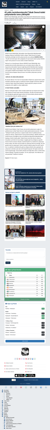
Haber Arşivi (29, 371)
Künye (38, 4)
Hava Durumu (29, 363)
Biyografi (5, 410)
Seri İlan (5, 407)
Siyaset (22, 6)
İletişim (33, 4)
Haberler (6, 10)
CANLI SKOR (25, 341)
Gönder (8, 262)
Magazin (32, 6)
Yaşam (11, 10)
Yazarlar (5, 404)
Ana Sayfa (5, 390)
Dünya (29, 1)
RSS (13, 379)
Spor (27, 6)
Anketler (5, 411)
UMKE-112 (34, 1)
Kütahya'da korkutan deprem (32, 237)
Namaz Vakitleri (8, 365)
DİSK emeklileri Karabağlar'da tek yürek (13, 206)
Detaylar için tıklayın (25, 299)
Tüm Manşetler (29, 368)
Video (4, 402)
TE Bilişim (28, 383)
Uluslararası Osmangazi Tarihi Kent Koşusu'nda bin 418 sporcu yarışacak (13, 222)
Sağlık (17, 6)
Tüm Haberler (39, 6)
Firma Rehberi (6, 405)
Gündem (18, 1)
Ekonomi (24, 1)
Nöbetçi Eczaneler (8, 363)
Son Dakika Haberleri (9, 371)
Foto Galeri (5, 400)
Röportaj (5, 408)
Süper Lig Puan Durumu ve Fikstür (11, 368)
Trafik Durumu (29, 365)
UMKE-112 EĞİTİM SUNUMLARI (23, 4)
